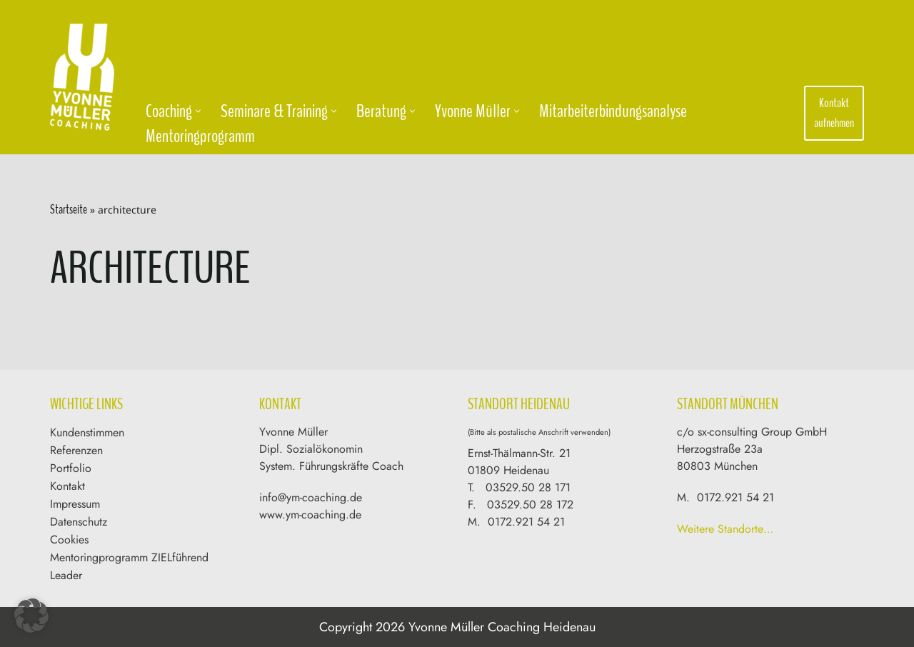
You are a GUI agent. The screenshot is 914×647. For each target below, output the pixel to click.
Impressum (75, 504)
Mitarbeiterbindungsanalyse (613, 111)
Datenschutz (78, 521)
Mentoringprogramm (200, 136)
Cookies (69, 539)
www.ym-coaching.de (310, 514)
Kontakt (67, 486)
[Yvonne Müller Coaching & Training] (85, 77)
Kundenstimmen (87, 432)
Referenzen (76, 450)
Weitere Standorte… (725, 529)
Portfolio (70, 468)
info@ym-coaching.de (310, 497)
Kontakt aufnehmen (834, 113)
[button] (198, 111)
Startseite (68, 209)
